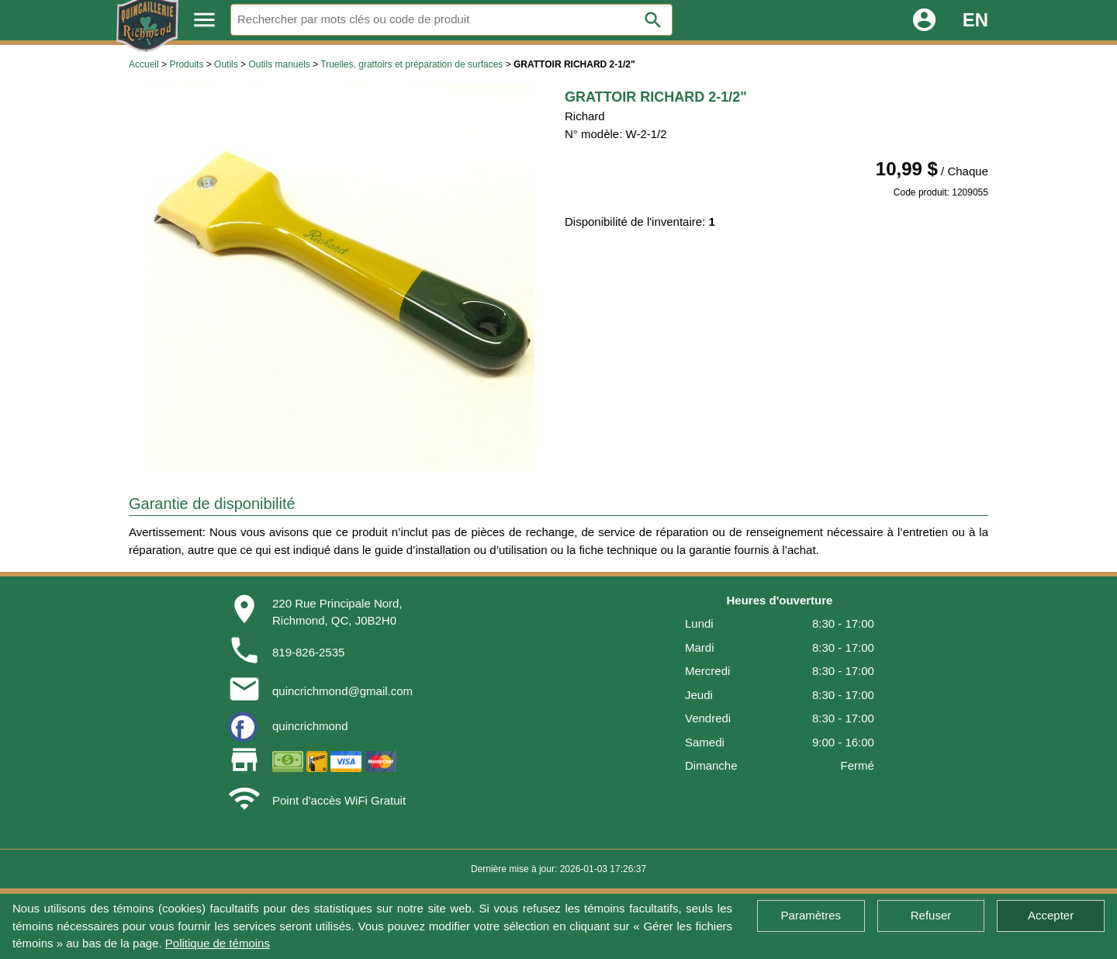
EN (975, 19)
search (653, 20)
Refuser (931, 915)
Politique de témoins (217, 943)
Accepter (1051, 915)
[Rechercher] (451, 20)
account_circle (924, 19)
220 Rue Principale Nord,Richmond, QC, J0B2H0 (337, 612)
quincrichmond (310, 725)
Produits (186, 64)
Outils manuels (279, 64)
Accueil (144, 64)
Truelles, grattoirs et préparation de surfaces (411, 64)
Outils (226, 64)
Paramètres (811, 915)
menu (204, 19)
